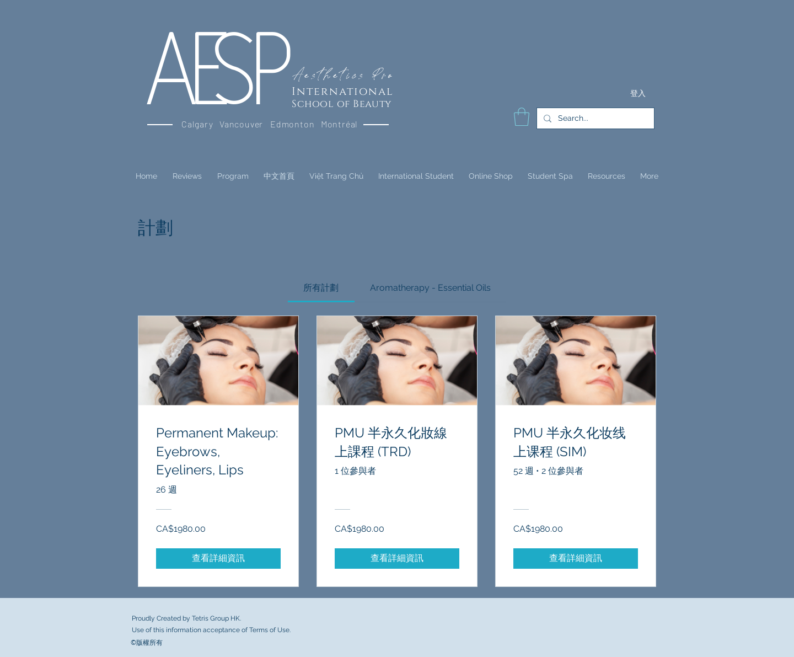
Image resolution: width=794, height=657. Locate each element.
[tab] (321, 288)
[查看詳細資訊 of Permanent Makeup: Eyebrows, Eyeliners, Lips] (218, 558)
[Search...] (594, 118)
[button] (521, 117)
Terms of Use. (270, 630)
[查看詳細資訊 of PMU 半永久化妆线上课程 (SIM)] (575, 558)
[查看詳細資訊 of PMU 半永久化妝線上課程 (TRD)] (397, 558)
